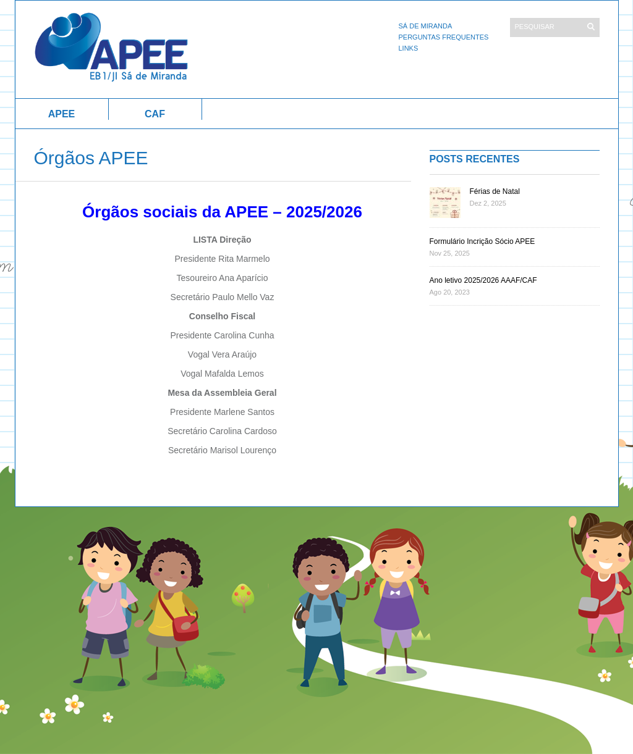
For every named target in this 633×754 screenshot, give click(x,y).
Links (408, 48)
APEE (61, 114)
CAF (155, 114)
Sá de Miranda (425, 26)
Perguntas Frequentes (444, 37)
